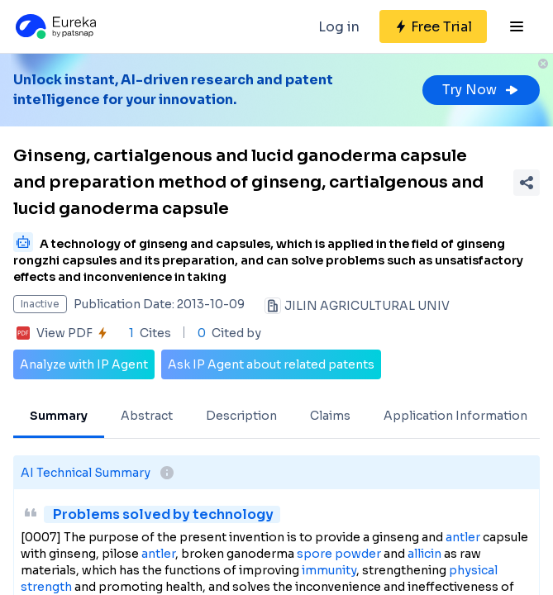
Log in (339, 27)
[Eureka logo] (54, 26)
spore (314, 553)
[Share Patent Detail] (526, 182)
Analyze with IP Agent (84, 364)
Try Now (481, 89)
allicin (424, 553)
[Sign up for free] (433, 26)
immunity (329, 570)
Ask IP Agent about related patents (271, 364)
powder (358, 553)
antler (463, 537)
